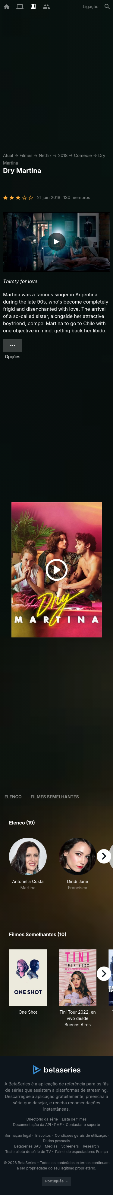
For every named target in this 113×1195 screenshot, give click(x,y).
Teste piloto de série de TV (28, 1151)
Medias (51, 1146)
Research (91, 1146)
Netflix (45, 155)
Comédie (83, 155)
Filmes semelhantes (55, 796)
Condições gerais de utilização (81, 1135)
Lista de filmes (74, 1119)
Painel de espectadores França (81, 1151)
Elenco (13, 796)
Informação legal (17, 1135)
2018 (63, 155)
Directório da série (42, 1119)
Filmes (26, 155)
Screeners (70, 1146)
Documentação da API (32, 1124)
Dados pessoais (56, 1141)
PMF (58, 1124)
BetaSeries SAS (27, 1146)
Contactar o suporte (83, 1124)
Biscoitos (43, 1135)
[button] (28, 870)
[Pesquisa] (107, 6)
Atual (8, 155)
